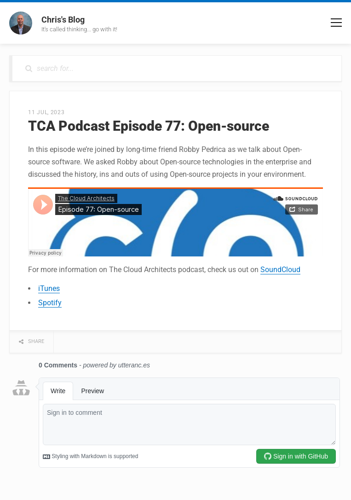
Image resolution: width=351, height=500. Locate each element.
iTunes (49, 288)
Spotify (50, 302)
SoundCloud (280, 269)
